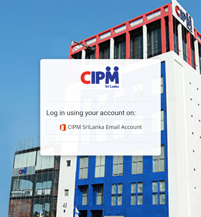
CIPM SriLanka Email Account (100, 127)
